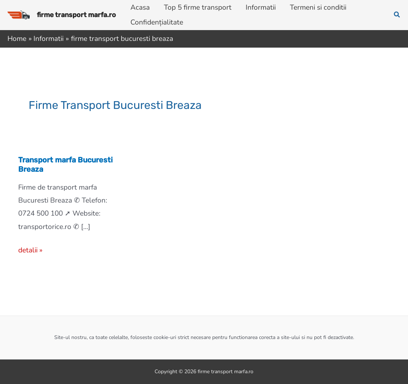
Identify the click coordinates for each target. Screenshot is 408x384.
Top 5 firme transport (197, 7)
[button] (397, 15)
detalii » (30, 250)
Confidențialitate (156, 22)
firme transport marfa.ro (76, 15)
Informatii (261, 7)
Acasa (140, 7)
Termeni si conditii (318, 7)
